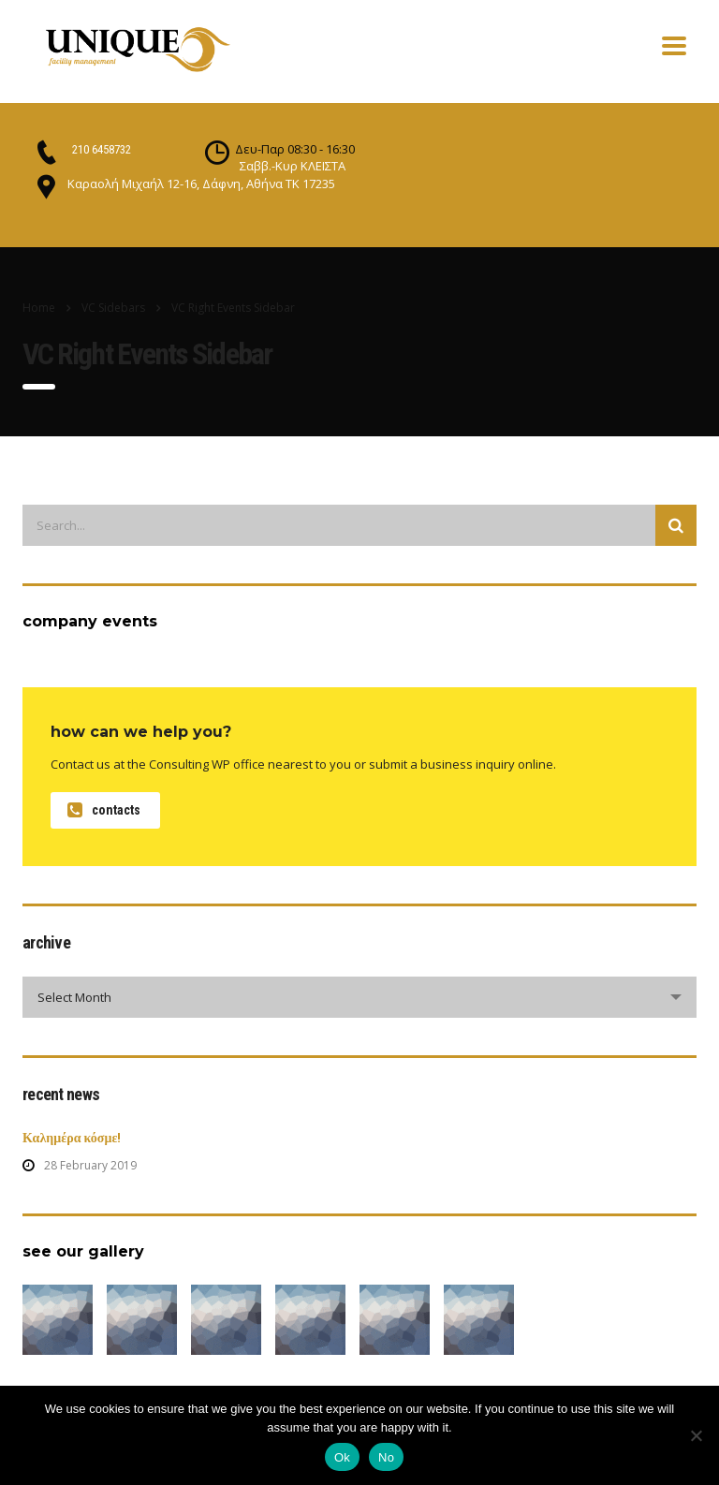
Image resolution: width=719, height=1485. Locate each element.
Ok (342, 1457)
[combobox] (359, 997)
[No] (695, 1435)
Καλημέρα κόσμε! (71, 1137)
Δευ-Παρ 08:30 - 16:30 (295, 148)
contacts (103, 810)
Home (38, 308)
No (386, 1457)
